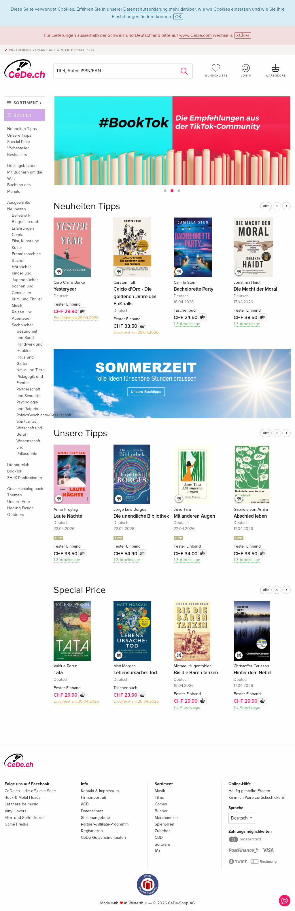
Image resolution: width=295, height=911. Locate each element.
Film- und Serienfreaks (25, 817)
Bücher (22, 115)
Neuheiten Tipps (22, 128)
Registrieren (92, 830)
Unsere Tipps (19, 135)
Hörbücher (21, 266)
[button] (165, 191)
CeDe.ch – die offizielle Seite (30, 790)
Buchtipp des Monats (19, 188)
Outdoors (15, 514)
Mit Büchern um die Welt (24, 175)
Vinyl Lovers (16, 811)
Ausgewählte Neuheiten (18, 205)
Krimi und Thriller (27, 299)
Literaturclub (18, 464)
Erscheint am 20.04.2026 (136, 701)
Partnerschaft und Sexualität (28, 392)
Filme (159, 797)
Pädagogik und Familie (29, 379)
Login (246, 70)
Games (161, 804)
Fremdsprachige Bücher (26, 257)
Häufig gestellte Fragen (249, 790)
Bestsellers (17, 154)
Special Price (18, 141)
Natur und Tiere (30, 369)
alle (266, 206)
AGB (85, 804)
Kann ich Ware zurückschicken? (256, 797)
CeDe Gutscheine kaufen (103, 837)
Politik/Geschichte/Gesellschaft (30, 415)
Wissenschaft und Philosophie (28, 447)
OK (178, 17)
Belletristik (21, 215)
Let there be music (21, 804)
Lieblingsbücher (21, 165)
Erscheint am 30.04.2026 (76, 701)
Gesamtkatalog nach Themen (25, 492)
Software (162, 844)
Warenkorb (276, 70)
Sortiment (26, 102)
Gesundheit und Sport (26, 334)
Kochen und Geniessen (22, 289)
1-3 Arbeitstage (187, 323)
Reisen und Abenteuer (22, 315)
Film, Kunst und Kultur (25, 244)
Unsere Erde (18, 501)
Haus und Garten (25, 360)
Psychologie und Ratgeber (28, 405)
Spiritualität (26, 421)
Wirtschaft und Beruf (29, 431)
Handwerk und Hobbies (29, 347)
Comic (17, 234)
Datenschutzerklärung (145, 9)
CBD (159, 837)
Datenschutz (92, 811)
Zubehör (162, 830)
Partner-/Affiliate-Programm (104, 824)
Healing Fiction (20, 508)
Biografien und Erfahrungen (25, 224)
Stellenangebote (95, 817)
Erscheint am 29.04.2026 (76, 317)
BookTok (14, 471)
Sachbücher (22, 325)
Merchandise (166, 817)
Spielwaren (164, 824)
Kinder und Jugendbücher (25, 276)
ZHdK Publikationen (24, 477)
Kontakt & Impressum (100, 790)
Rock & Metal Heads (23, 797)
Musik (17, 305)
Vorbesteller (18, 148)
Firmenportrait (93, 797)
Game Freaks (16, 824)
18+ (157, 851)
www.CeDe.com (195, 35)
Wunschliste (216, 70)
